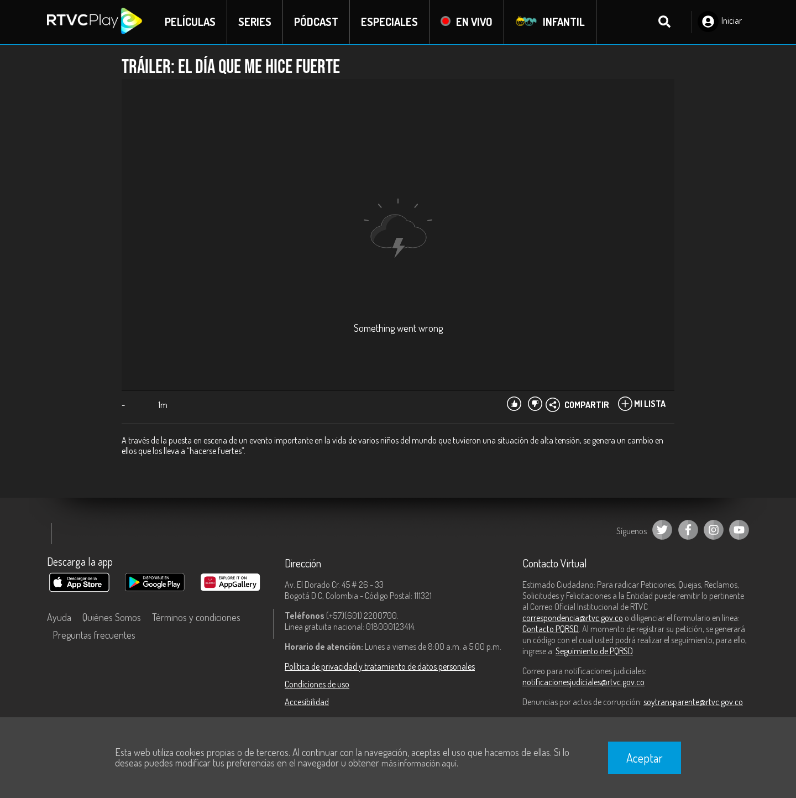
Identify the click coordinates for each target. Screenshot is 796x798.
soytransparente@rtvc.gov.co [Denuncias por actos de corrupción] (693, 701)
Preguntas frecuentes (94, 635)
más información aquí (419, 763)
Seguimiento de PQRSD (594, 650)
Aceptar (644, 757)
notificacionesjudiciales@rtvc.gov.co (583, 681)
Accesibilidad (307, 701)
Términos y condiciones (196, 617)
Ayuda (59, 617)
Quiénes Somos (111, 617)
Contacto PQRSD (550, 628)
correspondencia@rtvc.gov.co (572, 617)
